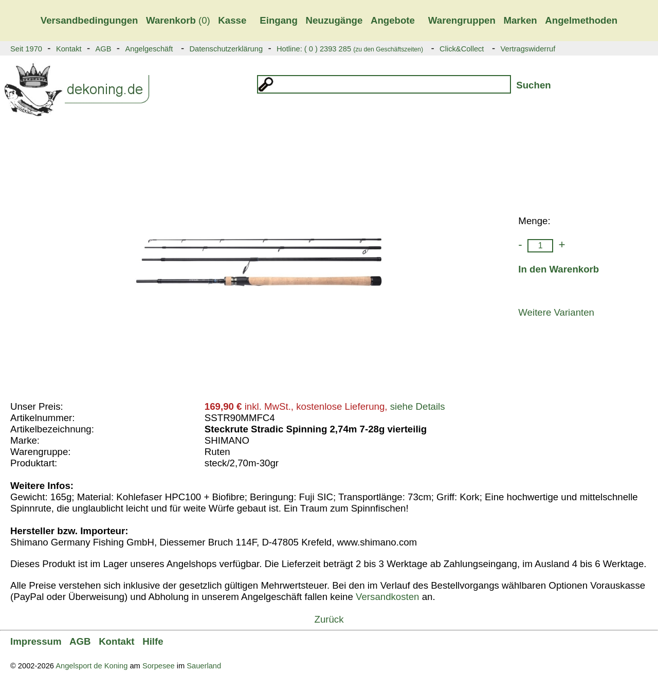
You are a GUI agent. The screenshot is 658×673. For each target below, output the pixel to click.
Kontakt (69, 49)
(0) (178, 20)
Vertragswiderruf (528, 49)
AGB (104, 49)
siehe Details (417, 406)
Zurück (328, 619)
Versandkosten (387, 596)
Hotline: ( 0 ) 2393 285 (350, 49)
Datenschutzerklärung (226, 49)
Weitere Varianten (556, 312)
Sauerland (204, 666)
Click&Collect (462, 49)
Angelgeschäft (149, 49)
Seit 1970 (26, 49)
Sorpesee (158, 666)
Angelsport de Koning (91, 666)
